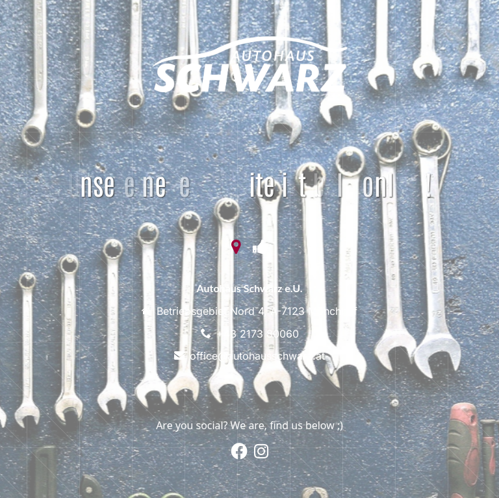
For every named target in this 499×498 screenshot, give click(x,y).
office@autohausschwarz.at (257, 355)
